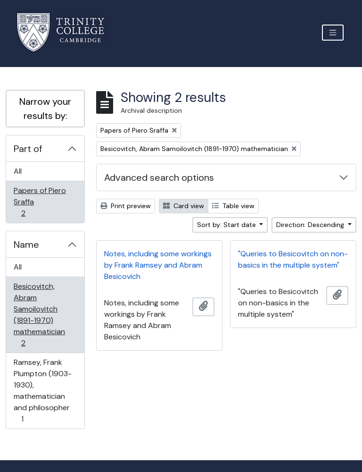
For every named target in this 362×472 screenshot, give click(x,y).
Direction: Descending (311, 224)
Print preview (125, 206)
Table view (233, 206)
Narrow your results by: (45, 108)
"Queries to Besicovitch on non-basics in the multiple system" (293, 259)
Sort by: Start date (227, 224)
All (18, 171)
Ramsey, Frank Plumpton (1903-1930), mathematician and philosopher (42, 390)
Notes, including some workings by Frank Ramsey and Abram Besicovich (158, 265)
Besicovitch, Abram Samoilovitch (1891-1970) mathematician (39, 314)
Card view (183, 206)
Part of (28, 149)
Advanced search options (159, 177)
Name (26, 244)
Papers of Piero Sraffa (39, 202)
